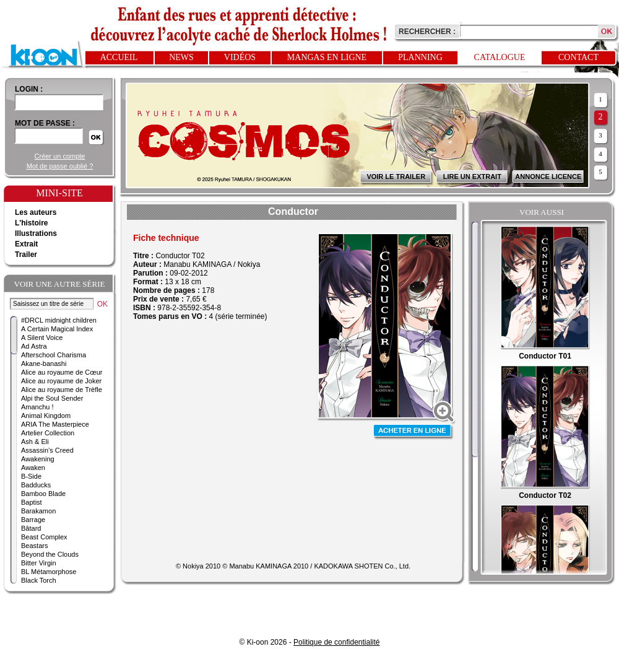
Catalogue (500, 57)
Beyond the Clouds (50, 554)
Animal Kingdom (46, 415)
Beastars (34, 545)
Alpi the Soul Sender (52, 398)
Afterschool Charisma (53, 355)
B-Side (31, 476)
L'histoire (31, 223)
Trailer (26, 254)
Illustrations (36, 233)
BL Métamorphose (48, 571)
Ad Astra (34, 346)
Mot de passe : (45, 123)
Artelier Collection (47, 433)
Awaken (33, 467)
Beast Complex (44, 537)
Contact (578, 57)
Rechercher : (427, 31)
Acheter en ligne (413, 432)
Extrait (26, 244)
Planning (420, 57)
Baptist (31, 502)
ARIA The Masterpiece (55, 424)
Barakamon (38, 511)
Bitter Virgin (38, 563)
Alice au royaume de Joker (61, 381)
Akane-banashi (43, 363)
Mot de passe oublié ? (60, 166)
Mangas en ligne (326, 57)
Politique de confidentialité (336, 642)
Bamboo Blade (43, 493)
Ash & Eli (35, 441)
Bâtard (31, 528)
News (181, 57)
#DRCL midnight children (59, 320)
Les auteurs (35, 212)
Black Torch (38, 580)
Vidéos (240, 57)
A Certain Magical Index (57, 329)
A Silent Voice (42, 337)
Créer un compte (60, 156)
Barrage (33, 519)
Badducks (36, 485)
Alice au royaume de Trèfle (61, 389)
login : (29, 89)
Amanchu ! (37, 407)
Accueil (119, 57)
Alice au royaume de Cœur (61, 372)
